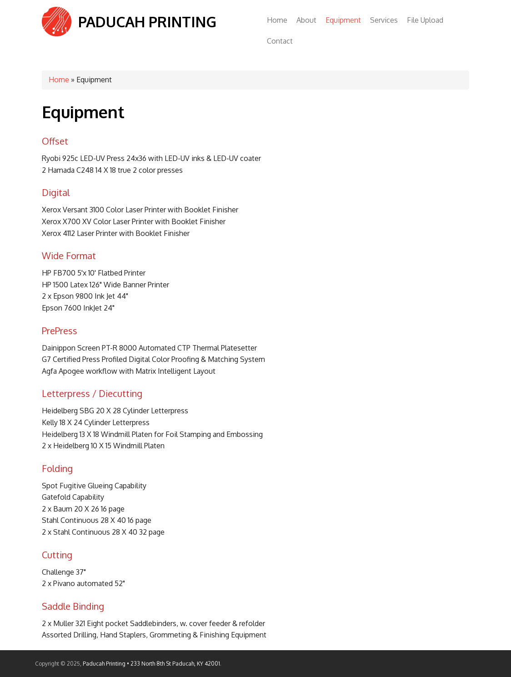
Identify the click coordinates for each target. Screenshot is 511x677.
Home (277, 20)
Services (384, 20)
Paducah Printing (147, 21)
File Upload (425, 20)
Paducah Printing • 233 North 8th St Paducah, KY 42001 (151, 663)
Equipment (343, 20)
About (306, 20)
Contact (280, 40)
